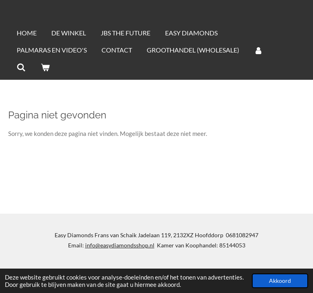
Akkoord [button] (280, 281)
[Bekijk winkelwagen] (45, 67)
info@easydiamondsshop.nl (119, 245)
